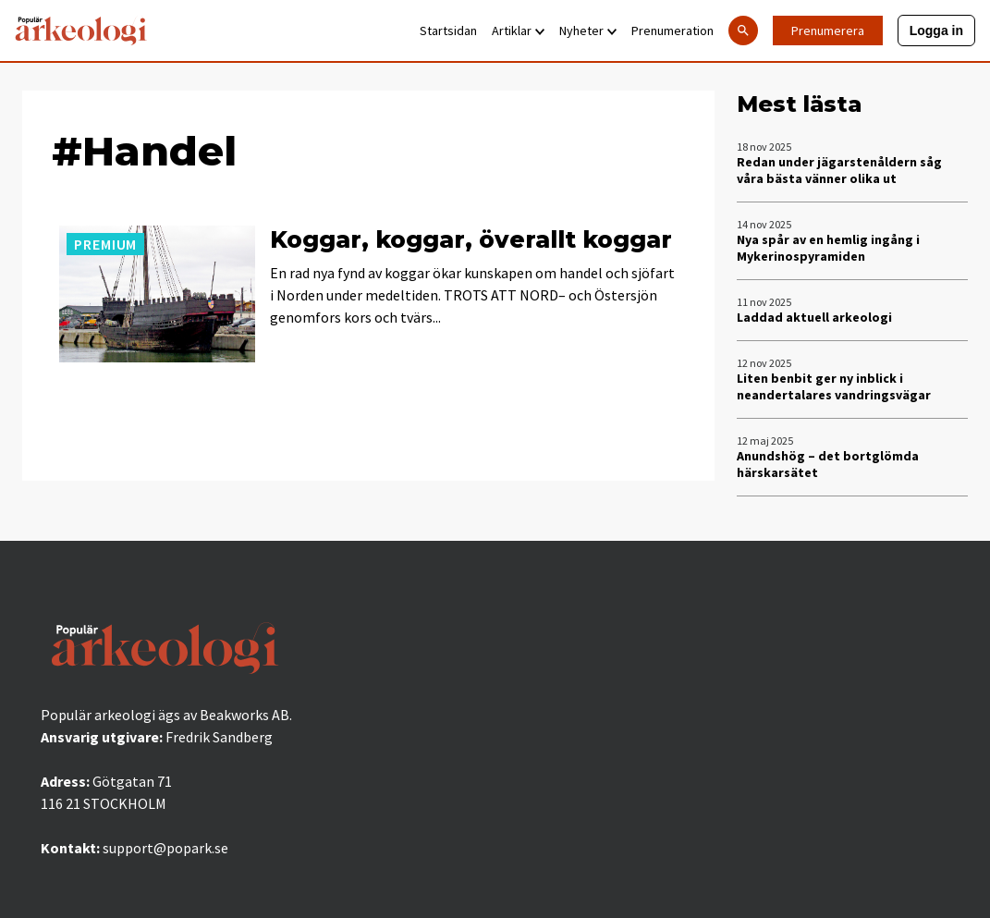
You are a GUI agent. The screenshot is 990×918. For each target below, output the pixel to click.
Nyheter (588, 30)
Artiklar (518, 30)
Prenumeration (672, 30)
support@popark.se (165, 847)
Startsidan (448, 30)
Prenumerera (827, 30)
